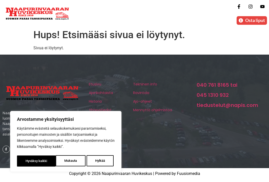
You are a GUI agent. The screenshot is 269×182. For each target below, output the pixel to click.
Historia (95, 103)
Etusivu (95, 85)
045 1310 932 (213, 96)
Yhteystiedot (100, 111)
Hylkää (61, 161)
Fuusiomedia (188, 175)
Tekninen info (145, 85)
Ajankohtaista (101, 94)
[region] (65, 142)
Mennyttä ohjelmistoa (152, 111)
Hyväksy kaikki (95, 161)
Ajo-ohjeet (142, 103)
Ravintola (141, 94)
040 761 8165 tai (217, 86)
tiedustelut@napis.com (227, 106)
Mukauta (32, 161)
